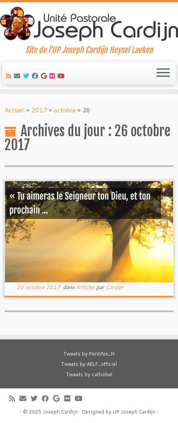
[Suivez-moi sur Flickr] (53, 75)
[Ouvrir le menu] (163, 73)
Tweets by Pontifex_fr (89, 353)
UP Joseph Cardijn (134, 411)
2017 (39, 110)
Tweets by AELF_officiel (89, 364)
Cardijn (115, 287)
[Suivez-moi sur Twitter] (27, 75)
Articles (86, 287)
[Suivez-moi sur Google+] (45, 75)
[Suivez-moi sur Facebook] (36, 75)
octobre (64, 110)
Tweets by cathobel (89, 374)
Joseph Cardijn (60, 411)
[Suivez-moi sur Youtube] (62, 75)
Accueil (14, 110)
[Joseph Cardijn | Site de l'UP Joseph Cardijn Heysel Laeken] (89, 24)
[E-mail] (18, 75)
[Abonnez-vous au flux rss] (10, 75)
